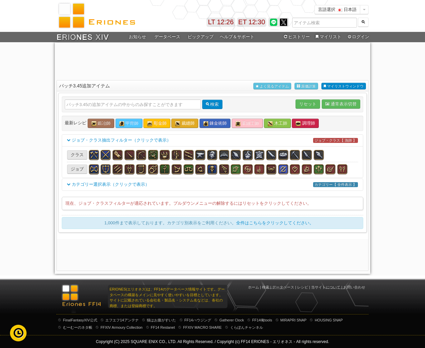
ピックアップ (200, 36)
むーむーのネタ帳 (77, 327)
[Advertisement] (212, 60)
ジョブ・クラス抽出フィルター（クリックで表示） (212, 140)
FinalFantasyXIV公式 (80, 320)
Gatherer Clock (231, 320)
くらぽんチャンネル (246, 327)
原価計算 (306, 86)
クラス (77, 154)
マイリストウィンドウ (344, 86)
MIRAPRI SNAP (293, 320)
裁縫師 (185, 123)
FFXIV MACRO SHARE (202, 327)
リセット (307, 103)
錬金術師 (215, 123)
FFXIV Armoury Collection (122, 327)
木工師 (277, 123)
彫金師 (157, 123)
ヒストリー (296, 37)
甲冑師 (129, 123)
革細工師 (247, 123)
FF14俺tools (262, 320)
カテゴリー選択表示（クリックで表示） (212, 184)
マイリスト (327, 37)
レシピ (302, 287)
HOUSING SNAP (329, 320)
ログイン (358, 37)
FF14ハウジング (197, 320)
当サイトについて (325, 287)
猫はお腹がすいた (161, 320)
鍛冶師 (101, 123)
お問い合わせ (354, 287)
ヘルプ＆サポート (237, 36)
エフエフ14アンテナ (121, 320)
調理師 (305, 123)
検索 (265, 287)
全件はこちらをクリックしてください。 (275, 222)
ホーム (253, 287)
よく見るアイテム (272, 86)
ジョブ (77, 169)
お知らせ (137, 36)
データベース (167, 36)
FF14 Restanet (163, 327)
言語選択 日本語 (337, 9)
